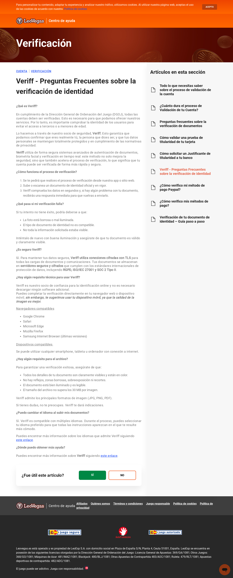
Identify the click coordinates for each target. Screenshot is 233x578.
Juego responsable (158, 503)
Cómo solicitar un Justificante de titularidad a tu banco (185, 155)
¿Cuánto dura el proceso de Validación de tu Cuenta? (181, 108)
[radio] (92, 475)
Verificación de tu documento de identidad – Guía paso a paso (185, 219)
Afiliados (81, 503)
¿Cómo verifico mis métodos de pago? (184, 203)
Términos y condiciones (128, 503)
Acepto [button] (210, 7)
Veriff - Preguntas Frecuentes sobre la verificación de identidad (185, 171)
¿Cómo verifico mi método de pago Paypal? (182, 187)
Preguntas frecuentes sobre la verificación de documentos (183, 124)
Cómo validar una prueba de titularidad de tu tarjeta (181, 140)
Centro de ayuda (62, 21)
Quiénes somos (100, 503)
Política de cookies (75, 9)
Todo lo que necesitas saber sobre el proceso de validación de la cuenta (185, 90)
